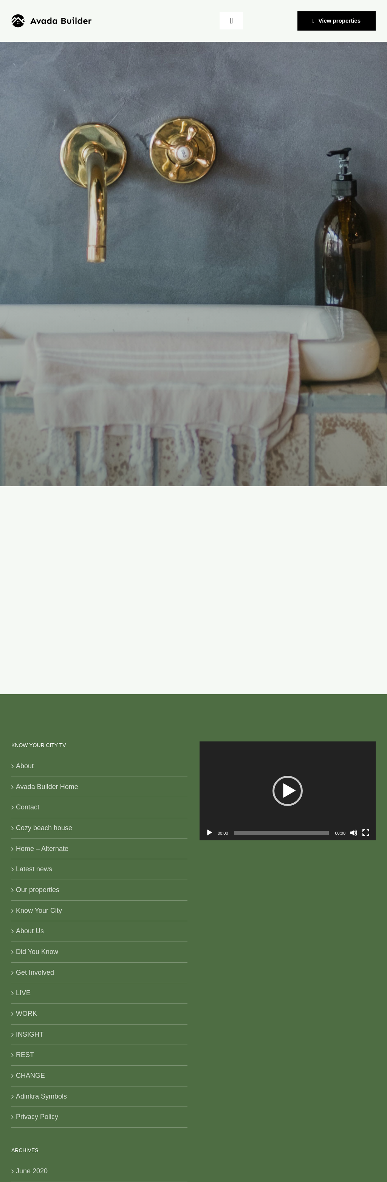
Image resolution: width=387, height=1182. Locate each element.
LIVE (23, 993)
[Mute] (354, 833)
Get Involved (35, 972)
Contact (27, 807)
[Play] (209, 833)
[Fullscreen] (366, 833)
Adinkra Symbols (41, 1096)
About (25, 766)
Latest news (34, 869)
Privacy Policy (37, 1116)
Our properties (37, 890)
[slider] (281, 833)
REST (25, 1055)
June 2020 (32, 1171)
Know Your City (39, 910)
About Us (30, 931)
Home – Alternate (42, 848)
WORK (26, 1013)
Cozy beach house (44, 828)
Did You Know (37, 951)
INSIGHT (29, 1034)
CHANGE (30, 1075)
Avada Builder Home (47, 787)
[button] (287, 791)
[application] (288, 790)
